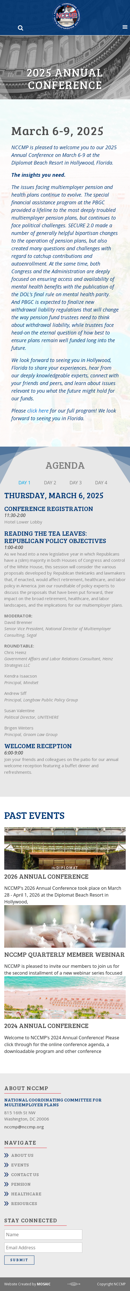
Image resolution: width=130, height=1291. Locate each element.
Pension (21, 1184)
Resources (24, 1203)
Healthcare (26, 1194)
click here (38, 410)
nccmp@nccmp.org (24, 1127)
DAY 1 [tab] (24, 483)
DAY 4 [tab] (101, 483)
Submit (19, 1259)
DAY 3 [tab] (76, 483)
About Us (22, 1155)
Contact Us (25, 1174)
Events (20, 1165)
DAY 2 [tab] (50, 483)
